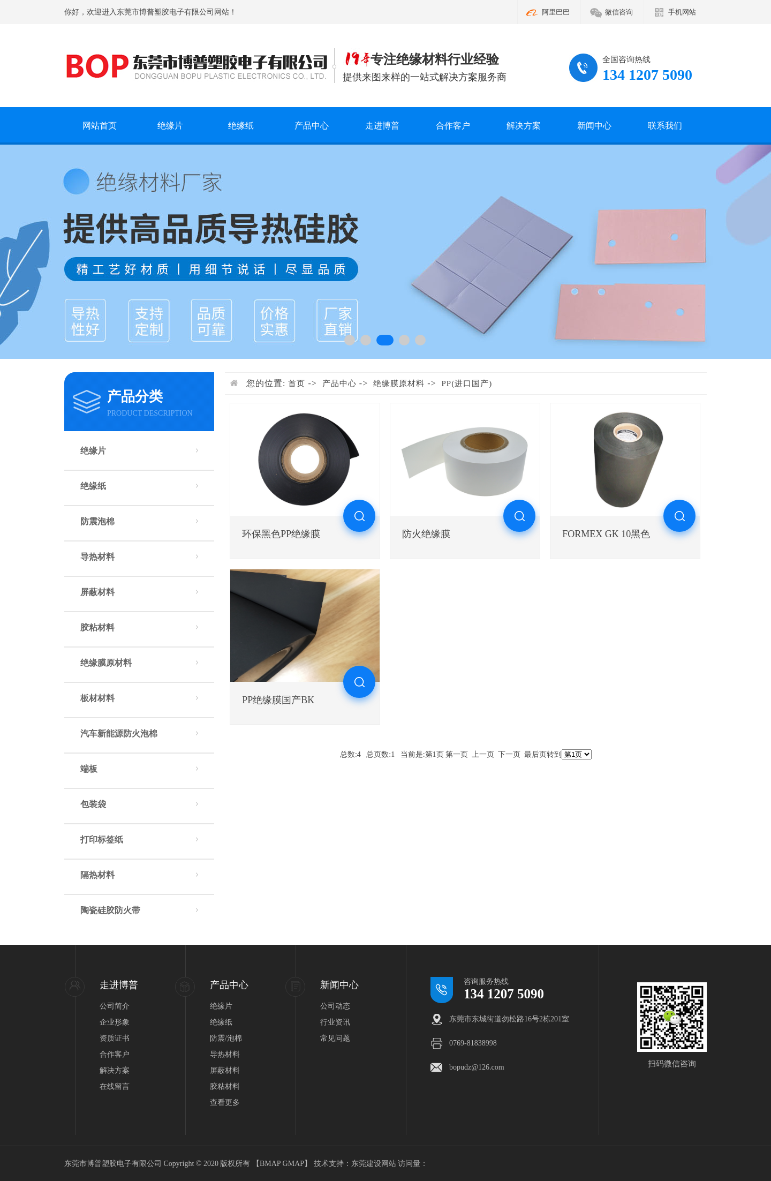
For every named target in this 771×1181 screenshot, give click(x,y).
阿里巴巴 (556, 12)
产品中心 (311, 125)
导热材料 (97, 556)
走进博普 (382, 125)
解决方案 (524, 125)
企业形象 (115, 1022)
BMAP (270, 1164)
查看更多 (225, 1103)
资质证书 (115, 1038)
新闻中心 (594, 125)
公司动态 (335, 1006)
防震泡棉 (97, 521)
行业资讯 (335, 1022)
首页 (296, 383)
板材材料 (97, 698)
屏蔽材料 (97, 592)
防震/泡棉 (226, 1038)
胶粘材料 (97, 627)
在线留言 (115, 1086)
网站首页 (99, 125)
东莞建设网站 (373, 1164)
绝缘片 (170, 125)
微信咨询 (619, 12)
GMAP (293, 1164)
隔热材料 (97, 874)
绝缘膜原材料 (106, 662)
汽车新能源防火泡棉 (118, 733)
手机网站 (682, 12)
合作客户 (453, 125)
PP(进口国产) (467, 383)
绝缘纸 (241, 125)
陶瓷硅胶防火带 (110, 910)
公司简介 (115, 1006)
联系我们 (665, 125)
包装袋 (93, 804)
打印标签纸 (101, 839)
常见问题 (335, 1038)
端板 (88, 768)
